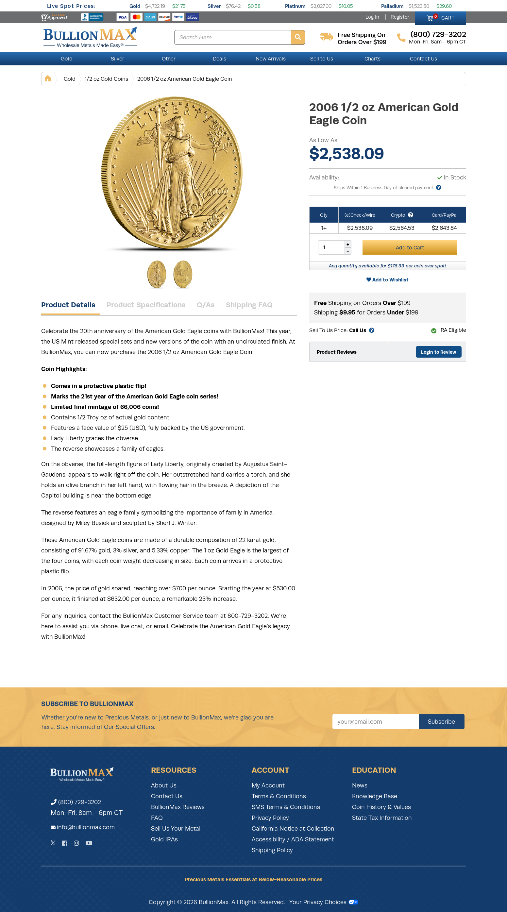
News (359, 785)
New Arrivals (271, 59)
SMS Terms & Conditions (286, 807)
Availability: (324, 177)
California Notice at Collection (293, 828)
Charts (372, 59)
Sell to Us (321, 59)
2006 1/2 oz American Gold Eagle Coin (184, 79)
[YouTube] (89, 843)
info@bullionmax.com (86, 827)
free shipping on (361, 35)
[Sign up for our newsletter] (375, 721)
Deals (219, 59)
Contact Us (423, 59)
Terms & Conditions (279, 796)
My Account (268, 785)
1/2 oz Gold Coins (106, 79)
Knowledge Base (374, 796)
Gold (134, 6)
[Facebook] (64, 843)
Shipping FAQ (249, 304)
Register (400, 17)
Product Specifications (146, 304)
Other (169, 59)
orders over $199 (362, 42)
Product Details (68, 304)
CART (443, 17)
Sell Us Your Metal (175, 828)
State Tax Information (382, 818)
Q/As (206, 304)
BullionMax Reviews (178, 807)
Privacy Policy (270, 818)
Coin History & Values (381, 807)
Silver (214, 6)
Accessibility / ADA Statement (293, 839)
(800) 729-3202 (76, 802)
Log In (372, 17)
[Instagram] (76, 843)
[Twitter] (53, 843)
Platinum (295, 6)
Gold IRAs (164, 839)
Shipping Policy (272, 850)
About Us (164, 785)
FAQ (157, 818)
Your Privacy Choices (323, 902)
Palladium (392, 6)
